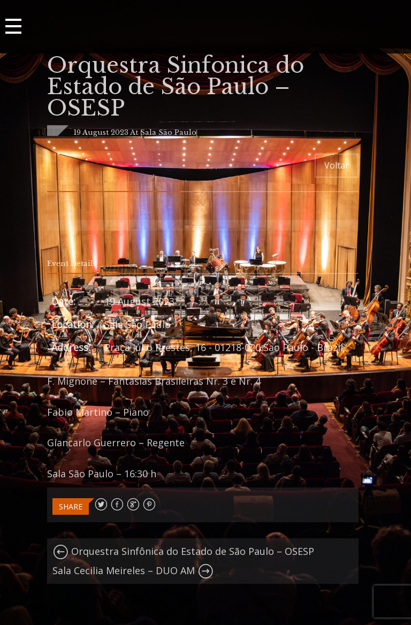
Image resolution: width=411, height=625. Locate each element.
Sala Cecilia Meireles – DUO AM (133, 570)
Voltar (336, 165)
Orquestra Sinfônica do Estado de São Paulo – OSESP (183, 551)
